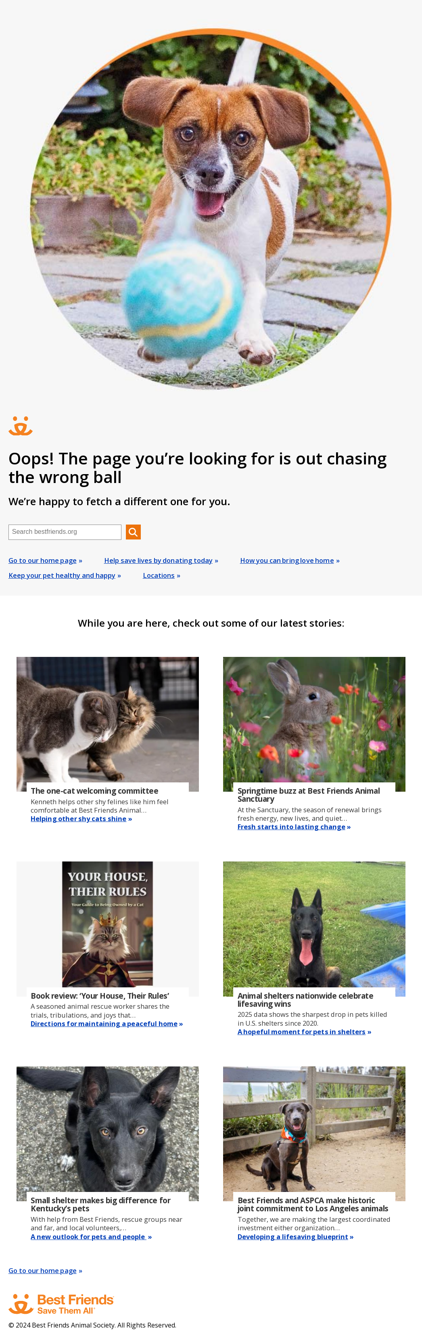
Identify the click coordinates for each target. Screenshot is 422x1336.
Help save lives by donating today (158, 560)
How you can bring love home (287, 560)
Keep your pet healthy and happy (61, 575)
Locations (159, 575)
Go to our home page (42, 560)
